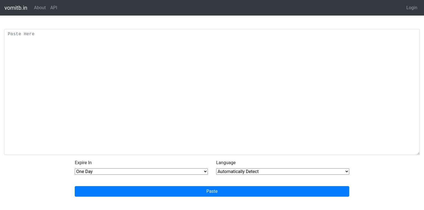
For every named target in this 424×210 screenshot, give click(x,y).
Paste (212, 191)
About (40, 7)
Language (226, 162)
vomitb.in (15, 7)
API (53, 7)
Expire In (83, 162)
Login (411, 7)
